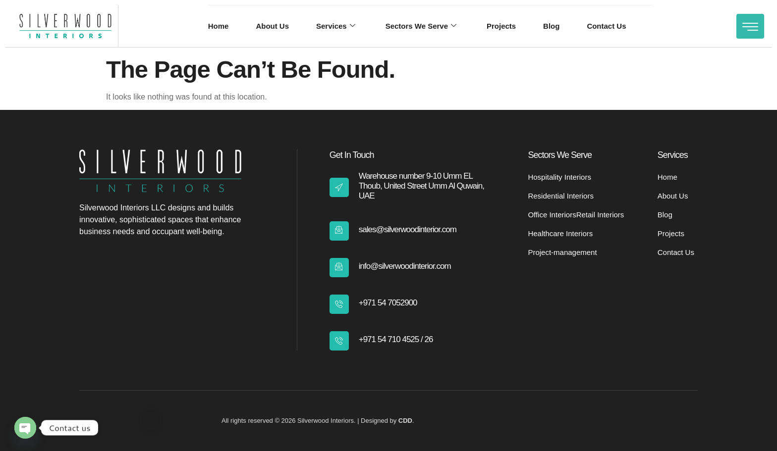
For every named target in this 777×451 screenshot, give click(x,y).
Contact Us (606, 26)
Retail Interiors (600, 214)
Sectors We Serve (421, 26)
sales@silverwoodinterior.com (407, 229)
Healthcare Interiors (560, 233)
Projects (501, 26)
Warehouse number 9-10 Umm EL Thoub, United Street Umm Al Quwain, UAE (421, 186)
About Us (272, 26)
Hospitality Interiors (559, 177)
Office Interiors (552, 214)
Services (335, 26)
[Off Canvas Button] (750, 26)
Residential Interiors (561, 196)
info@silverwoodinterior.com (405, 266)
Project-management (562, 252)
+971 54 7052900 (388, 302)
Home (218, 26)
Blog (551, 26)
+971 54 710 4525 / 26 (396, 339)
